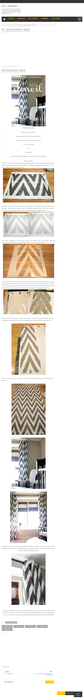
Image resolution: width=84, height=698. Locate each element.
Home (3, 25)
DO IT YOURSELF (9, 6)
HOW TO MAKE (55, 18)
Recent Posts (70, 27)
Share (17, 626)
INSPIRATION (21, 18)
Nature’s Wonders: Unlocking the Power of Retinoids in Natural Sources (73, 66)
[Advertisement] (28, 50)
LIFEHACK (11, 18)
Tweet (7, 626)
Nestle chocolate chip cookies (73, 40)
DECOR (8, 25)
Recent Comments (78, 28)
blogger (49, 679)
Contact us (78, 690)
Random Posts (62, 27)
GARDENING (44, 18)
